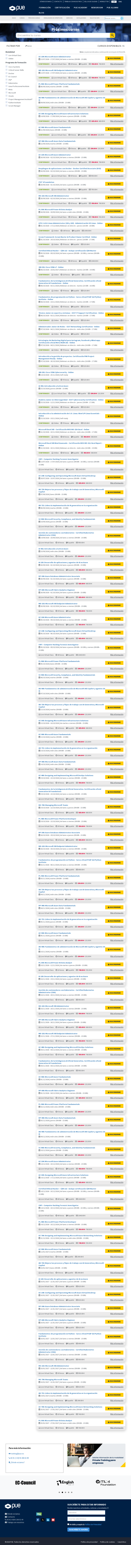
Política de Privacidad (93, 1524)
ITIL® (10, 80)
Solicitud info (94, 18)
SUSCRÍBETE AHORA (78, 1529)
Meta (10, 89)
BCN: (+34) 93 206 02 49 (19, 1458)
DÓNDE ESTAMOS (46, 1)
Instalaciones (81, 18)
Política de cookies (107, 1542)
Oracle (11, 96)
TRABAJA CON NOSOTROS (73, 1)
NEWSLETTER (104, 1)
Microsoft (12, 93)
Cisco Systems (14, 67)
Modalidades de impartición (53, 18)
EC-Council (13, 76)
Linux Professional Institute (19, 86)
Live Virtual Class (15, 55)
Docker (11, 73)
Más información (116, 64)
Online (11, 58)
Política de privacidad (89, 1542)
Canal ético (122, 1542)
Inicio (14, 18)
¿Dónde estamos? (17, 1462)
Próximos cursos (34, 18)
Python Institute (15, 102)
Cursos (22, 18)
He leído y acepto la (84, 1524)
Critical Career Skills (16, 70)
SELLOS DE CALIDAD (90, 1)
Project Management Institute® (20, 99)
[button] (27, 46)
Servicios (69, 18)
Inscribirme (114, 58)
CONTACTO (58, 1)
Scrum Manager (15, 106)
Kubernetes (13, 83)
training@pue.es (16, 1453)
